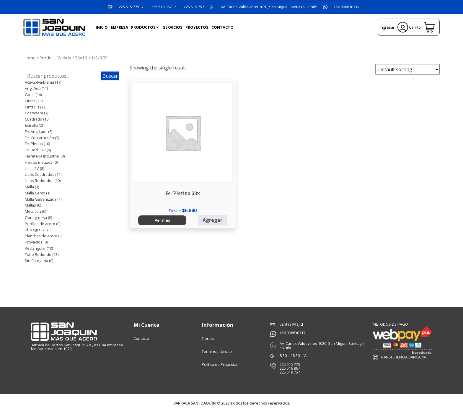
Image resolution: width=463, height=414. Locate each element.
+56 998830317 (346, 7)
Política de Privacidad (220, 364)
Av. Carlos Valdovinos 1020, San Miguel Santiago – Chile (269, 7)
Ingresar (394, 27)
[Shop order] (407, 69)
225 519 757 (194, 7)
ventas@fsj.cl (291, 324)
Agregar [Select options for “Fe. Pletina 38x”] (180, 182)
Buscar (110, 76)
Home (29, 58)
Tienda (208, 338)
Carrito (421, 27)
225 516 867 (161, 7)
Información (217, 325)
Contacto (141, 338)
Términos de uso (217, 351)
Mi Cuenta (146, 325)
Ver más (148, 182)
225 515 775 (129, 7)
